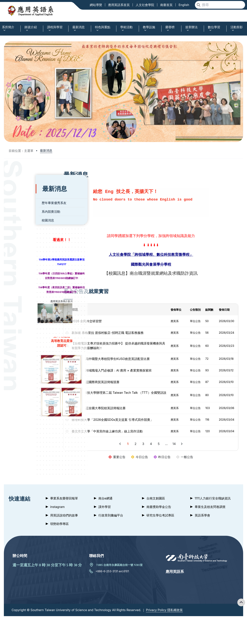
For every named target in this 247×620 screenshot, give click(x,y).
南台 (139, 273)
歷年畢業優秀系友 (27, 198)
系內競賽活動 (24, 207)
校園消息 (21, 215)
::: (1, 24)
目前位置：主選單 (21, 151)
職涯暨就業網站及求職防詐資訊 (173, 273)
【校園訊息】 (122, 273)
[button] (8, 92)
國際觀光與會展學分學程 (156, 264)
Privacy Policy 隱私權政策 (164, 610)
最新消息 (46, 150)
